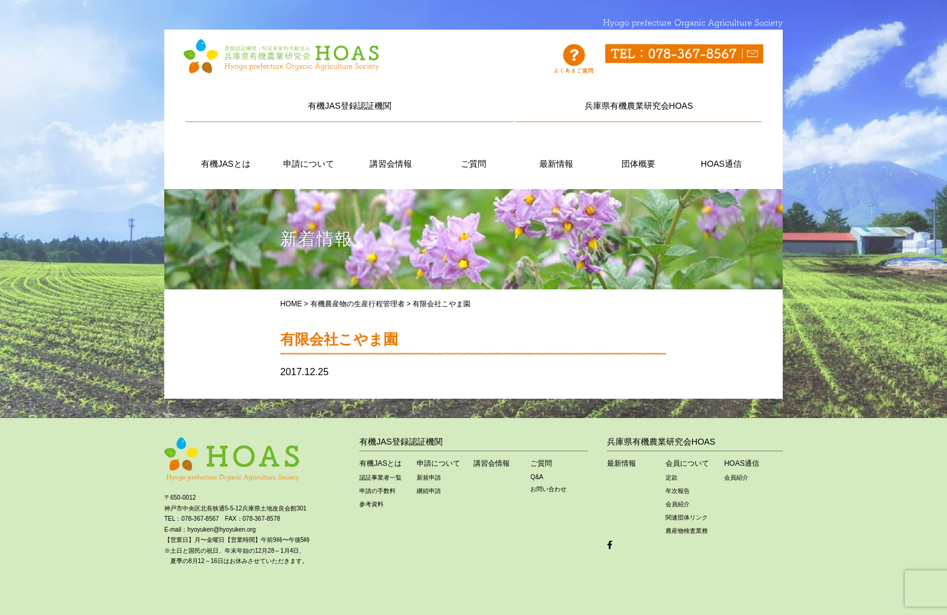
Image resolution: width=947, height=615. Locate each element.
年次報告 (678, 491)
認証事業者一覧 (380, 477)
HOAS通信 (721, 150)
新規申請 (429, 477)
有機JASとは (226, 150)
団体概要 (638, 150)
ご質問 (473, 150)
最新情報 (556, 150)
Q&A (536, 477)
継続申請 (429, 491)
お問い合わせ (548, 489)
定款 (672, 477)
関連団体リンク (687, 517)
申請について (308, 150)
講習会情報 (391, 150)
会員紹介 (678, 504)
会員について (687, 463)
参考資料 (371, 504)
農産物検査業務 (687, 530)
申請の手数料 (377, 491)
